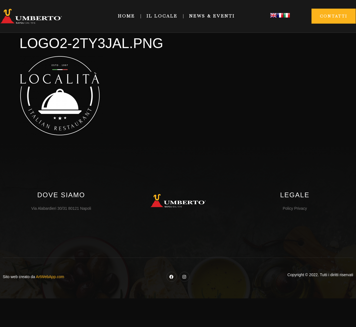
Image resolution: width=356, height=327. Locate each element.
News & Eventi (212, 16)
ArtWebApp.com (50, 276)
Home (126, 16)
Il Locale (162, 16)
